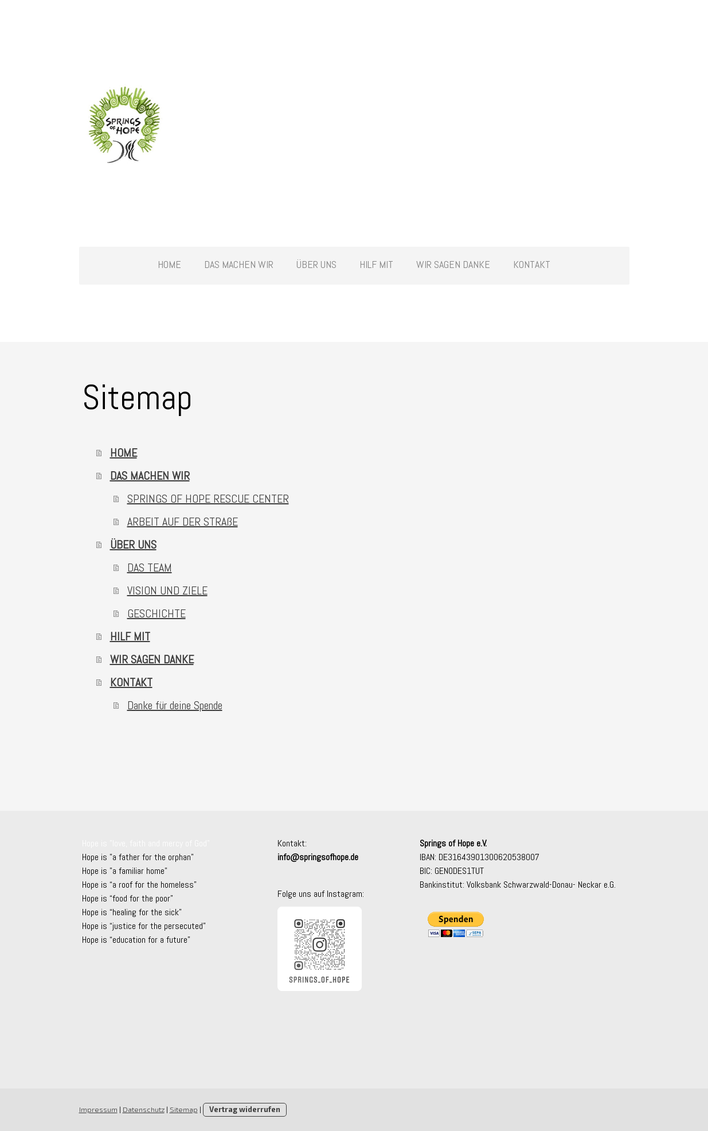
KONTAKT (531, 264)
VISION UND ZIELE (167, 590)
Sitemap (184, 1109)
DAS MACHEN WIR (238, 264)
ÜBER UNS (316, 264)
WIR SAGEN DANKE (453, 264)
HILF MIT (376, 264)
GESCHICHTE (156, 613)
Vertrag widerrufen (244, 1109)
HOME (169, 264)
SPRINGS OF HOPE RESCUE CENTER (208, 498)
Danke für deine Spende (174, 705)
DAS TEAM (149, 567)
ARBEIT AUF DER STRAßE (182, 521)
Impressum (98, 1109)
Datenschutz (144, 1109)
